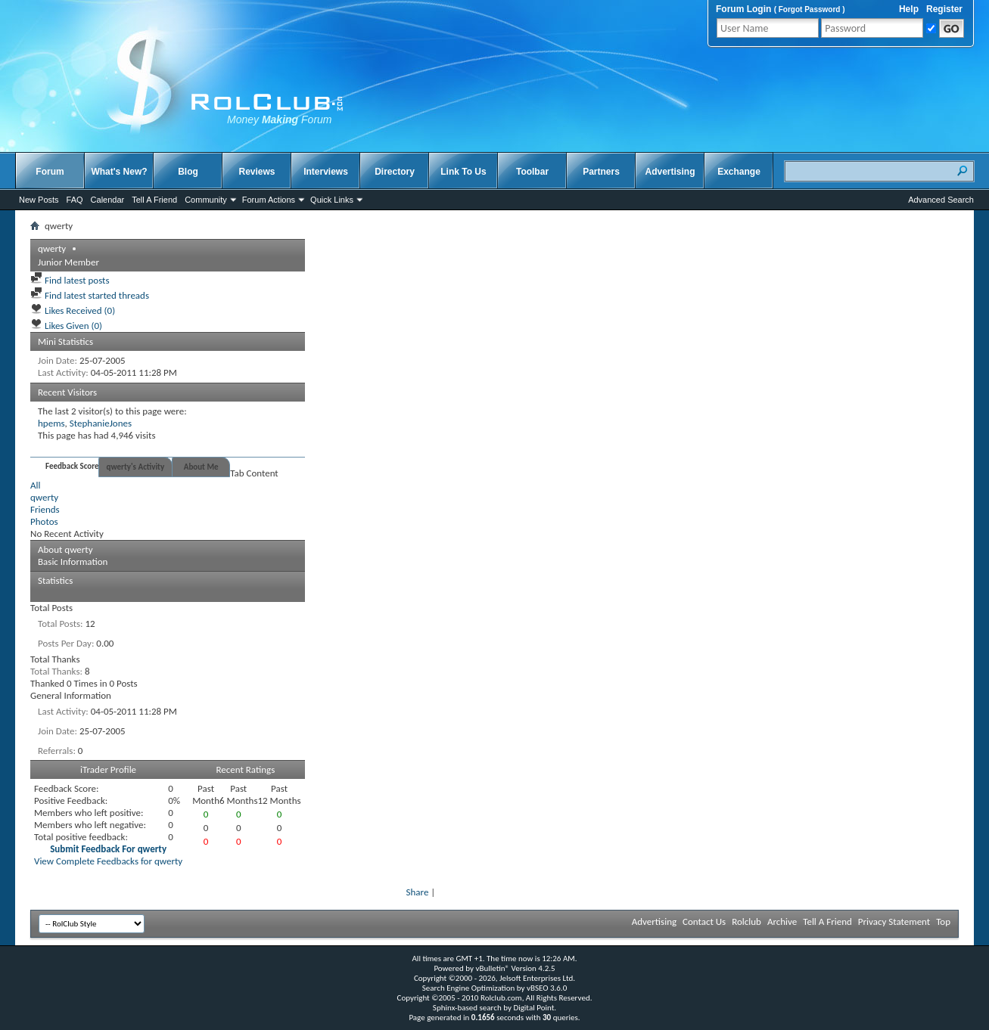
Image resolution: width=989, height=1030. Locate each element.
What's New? (119, 171)
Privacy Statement (894, 921)
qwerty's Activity (136, 467)
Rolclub (746, 921)
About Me (201, 467)
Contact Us (704, 921)
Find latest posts (70, 280)
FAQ (75, 199)
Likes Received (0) (72, 310)
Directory (395, 171)
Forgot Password (810, 9)
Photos (44, 521)
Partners (601, 171)
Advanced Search (941, 199)
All (35, 485)
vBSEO (538, 988)
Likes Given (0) (66, 325)
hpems (51, 423)
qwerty (44, 497)
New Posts (39, 199)
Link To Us (463, 171)
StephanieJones (101, 423)
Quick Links (331, 199)
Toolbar (532, 171)
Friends (45, 509)
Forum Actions (268, 199)
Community (206, 199)
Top (943, 921)
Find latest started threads (89, 295)
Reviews (256, 171)
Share (417, 892)
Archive (782, 921)
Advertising (670, 171)
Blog (188, 171)
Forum (50, 171)
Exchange (738, 171)
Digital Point (533, 1008)
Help (909, 9)
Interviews (325, 171)
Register (944, 9)
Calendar (108, 199)
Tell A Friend (154, 199)
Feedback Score (72, 466)
